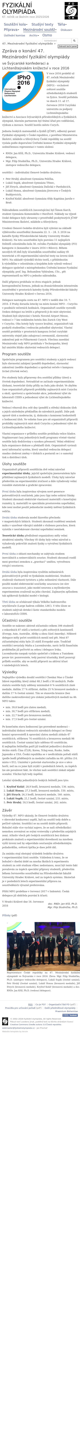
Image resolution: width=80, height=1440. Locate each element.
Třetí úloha (8, 602)
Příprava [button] (11, 30)
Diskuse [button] (66, 29)
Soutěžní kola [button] (15, 24)
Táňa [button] (62, 24)
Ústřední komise (14, 35)
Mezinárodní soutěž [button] (39, 30)
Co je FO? (41, 1004)
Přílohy (6, 915)
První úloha (9, 491)
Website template (10, 1031)
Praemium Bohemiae (66, 1011)
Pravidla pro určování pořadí (20, 1007)
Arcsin (25, 1031)
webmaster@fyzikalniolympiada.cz (18, 1027)
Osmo (47, 35)
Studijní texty (42, 24)
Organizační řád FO (59, 1004)
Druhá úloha (9, 517)
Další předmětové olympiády (60, 1007)
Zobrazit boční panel (68, 46)
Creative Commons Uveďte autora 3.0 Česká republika (35, 1024)
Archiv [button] (34, 35)
